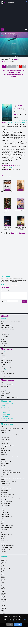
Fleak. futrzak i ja (5, 463)
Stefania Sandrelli (17, 122)
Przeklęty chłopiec (5, 514)
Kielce (2, 580)
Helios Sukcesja (4, 386)
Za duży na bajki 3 (6, 414)
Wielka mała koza (5, 540)
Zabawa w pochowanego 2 (7, 329)
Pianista (3, 364)
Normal (2, 375)
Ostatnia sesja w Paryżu (6, 501)
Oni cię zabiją (4, 341)
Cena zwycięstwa (5, 334)
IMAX (2, 388)
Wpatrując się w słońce (6, 368)
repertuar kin (6, 56)
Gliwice (2, 576)
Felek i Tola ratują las (6, 461)
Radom (2, 591)
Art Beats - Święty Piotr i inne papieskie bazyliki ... (12, 428)
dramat (20, 113)
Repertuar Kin (8, 380)
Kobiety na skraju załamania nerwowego (10, 472)
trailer (19, 56)
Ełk (1, 571)
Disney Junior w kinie (5, 450)
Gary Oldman (9, 122)
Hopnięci (4, 412)
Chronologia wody (5, 357)
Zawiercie (3, 613)
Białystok (3, 559)
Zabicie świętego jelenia (6, 547)
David (2, 339)
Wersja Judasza (4, 345)
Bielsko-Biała (4, 560)
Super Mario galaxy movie (7, 327)
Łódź (2, 585)
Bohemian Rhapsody (6, 436)
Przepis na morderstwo (6, 325)
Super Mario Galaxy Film (7, 403)
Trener (2, 532)
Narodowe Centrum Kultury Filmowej (9, 397)
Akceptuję (17, 624)
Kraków (2, 582)
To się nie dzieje (5, 531)
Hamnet (7, 210)
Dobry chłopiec (7, 227)
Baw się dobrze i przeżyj (6, 430)
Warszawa (3, 607)
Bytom (2, 563)
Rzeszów (3, 596)
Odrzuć (9, 624)
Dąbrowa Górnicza (5, 568)
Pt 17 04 (14, 66)
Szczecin (3, 602)
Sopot (2, 597)
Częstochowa (4, 566)
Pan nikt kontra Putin (6, 505)
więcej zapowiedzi (6, 376)
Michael (2, 371)
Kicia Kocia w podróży (6, 470)
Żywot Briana (4, 551)
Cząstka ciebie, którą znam (21, 227)
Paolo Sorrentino (9, 37)
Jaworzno (3, 577)
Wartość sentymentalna (20, 210)
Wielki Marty (4, 542)
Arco (2, 353)
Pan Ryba (3, 507)
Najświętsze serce (5, 496)
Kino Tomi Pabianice (6, 393)
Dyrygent (3, 459)
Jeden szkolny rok (5, 469)
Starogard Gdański (5, 601)
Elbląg (2, 570)
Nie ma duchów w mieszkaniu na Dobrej (10, 498)
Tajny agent (4, 343)
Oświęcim (3, 588)
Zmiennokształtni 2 (5, 549)
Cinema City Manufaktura (7, 384)
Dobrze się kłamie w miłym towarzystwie (7, 192)
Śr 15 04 (7, 66)
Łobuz (2, 331)
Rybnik (2, 594)
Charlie (2, 382)
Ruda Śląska (4, 593)
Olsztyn (2, 587)
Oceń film (11, 167)
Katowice (3, 579)
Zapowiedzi (7, 349)
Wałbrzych (3, 608)
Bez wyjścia (3, 432)
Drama (2, 323)
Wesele (2, 538)
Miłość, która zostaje (6, 488)
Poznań (2, 590)
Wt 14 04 (4, 66)
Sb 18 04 (17, 66)
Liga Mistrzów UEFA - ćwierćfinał (8, 481)
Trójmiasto (3, 605)
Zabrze (2, 611)
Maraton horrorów (5, 483)
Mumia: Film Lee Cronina (6, 362)
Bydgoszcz (3, 562)
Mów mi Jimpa (4, 336)
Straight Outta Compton (7, 525)
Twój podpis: (4, 301)
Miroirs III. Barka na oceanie (7, 373)
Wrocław (3, 610)
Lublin (2, 584)
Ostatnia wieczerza (5, 503)
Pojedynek (3, 510)
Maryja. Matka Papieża (6, 360)
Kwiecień (3, 358)
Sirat (21, 191)
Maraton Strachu (5, 485)
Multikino (3, 395)
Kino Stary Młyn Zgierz (6, 392)
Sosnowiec (3, 599)
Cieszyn (2, 565)
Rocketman (3, 520)
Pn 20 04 (24, 66)
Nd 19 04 (21, 66)
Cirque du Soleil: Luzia (6, 441)
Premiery (6, 316)
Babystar (3, 355)
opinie (22, 56)
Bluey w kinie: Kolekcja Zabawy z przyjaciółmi (11, 434)
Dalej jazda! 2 (4, 447)
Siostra (2, 521)
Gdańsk (2, 573)
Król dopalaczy (5, 416)
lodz (9, 2)
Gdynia (2, 574)
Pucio (2, 366)
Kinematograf (4, 390)
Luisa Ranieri (24, 122)
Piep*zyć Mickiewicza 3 (6, 509)
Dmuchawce (4, 320)
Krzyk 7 (2, 476)
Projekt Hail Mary (6, 407)
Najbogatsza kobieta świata (7, 494)
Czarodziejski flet (5, 443)
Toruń (2, 604)
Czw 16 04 (11, 66)
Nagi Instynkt (4, 492)
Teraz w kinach (9, 424)
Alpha (2, 426)
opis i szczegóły (13, 56)
